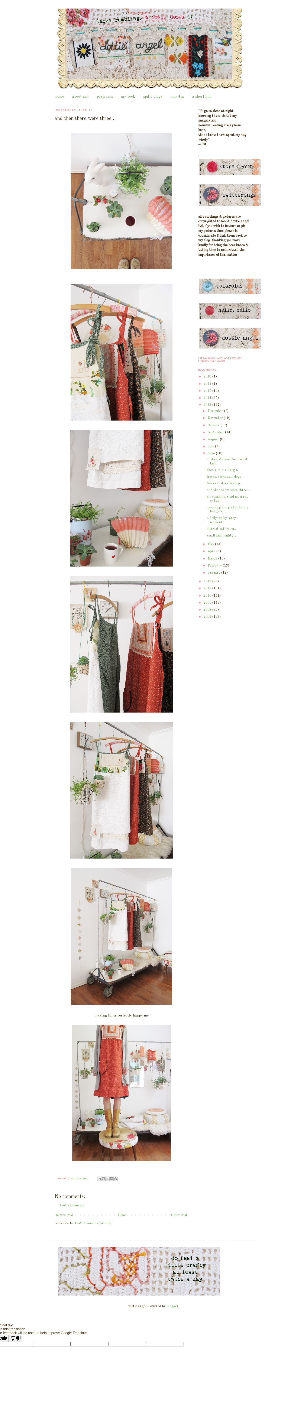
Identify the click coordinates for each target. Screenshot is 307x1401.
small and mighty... (221, 535)
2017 (208, 384)
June (212, 453)
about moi (80, 96)
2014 (208, 398)
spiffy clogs (152, 96)
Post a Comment (72, 1205)
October (214, 425)
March (213, 558)
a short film (201, 96)
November (216, 418)
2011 (208, 588)
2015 (208, 391)
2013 (208, 405)
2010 (208, 595)
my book (128, 96)
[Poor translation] (15, 1338)
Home (122, 1215)
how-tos (177, 96)
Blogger (172, 1306)
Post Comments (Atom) (93, 1223)
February (215, 565)
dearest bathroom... (222, 529)
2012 (208, 581)
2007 (208, 617)
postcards (105, 96)
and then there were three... (228, 490)
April (212, 551)
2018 (208, 376)
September (216, 432)
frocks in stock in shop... (224, 483)
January (214, 572)
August (214, 439)
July (211, 446)
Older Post (179, 1215)
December (216, 411)
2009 (208, 602)
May (211, 544)
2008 (208, 610)
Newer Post (64, 1215)
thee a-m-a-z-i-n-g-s (222, 470)
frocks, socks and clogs (224, 477)
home (59, 96)
